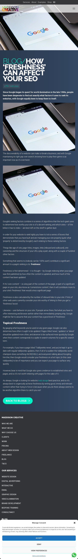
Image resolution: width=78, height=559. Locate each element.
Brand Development (11, 503)
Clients (5, 437)
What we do (7, 428)
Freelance (7, 455)
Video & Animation (10, 499)
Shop (49, 2)
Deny (39, 544)
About (33, 2)
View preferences (39, 551)
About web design (10, 450)
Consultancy (8, 512)
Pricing (5, 446)
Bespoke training (10, 508)
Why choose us (9, 432)
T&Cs (4, 464)
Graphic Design (9, 494)
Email (4, 490)
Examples (42, 2)
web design (43, 380)
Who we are (7, 424)
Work (4, 441)
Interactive (7, 485)
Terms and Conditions (39, 556)
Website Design (9, 477)
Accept (39, 538)
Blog (4, 459)
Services (26, 2)
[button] (74, 523)
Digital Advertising (11, 481)
